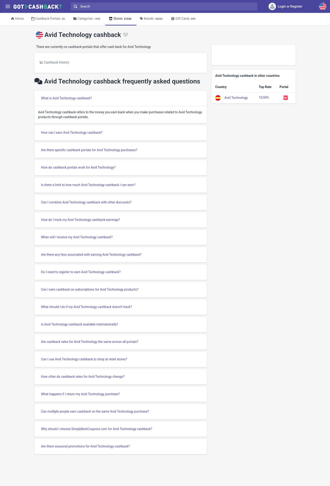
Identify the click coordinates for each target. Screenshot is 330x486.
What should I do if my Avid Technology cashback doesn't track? (86, 307)
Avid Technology (236, 97)
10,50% (264, 97)
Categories (87, 19)
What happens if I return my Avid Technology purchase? (80, 394)
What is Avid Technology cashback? (66, 98)
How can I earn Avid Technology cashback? (71, 132)
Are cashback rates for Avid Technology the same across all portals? (89, 342)
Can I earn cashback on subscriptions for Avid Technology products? (89, 289)
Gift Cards (184, 19)
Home (17, 18)
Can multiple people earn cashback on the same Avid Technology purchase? (95, 411)
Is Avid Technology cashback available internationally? (79, 324)
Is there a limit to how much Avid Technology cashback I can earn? (88, 185)
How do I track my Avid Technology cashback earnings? (80, 220)
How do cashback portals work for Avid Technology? (78, 167)
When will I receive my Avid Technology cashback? (77, 237)
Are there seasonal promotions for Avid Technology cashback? (85, 446)
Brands (152, 19)
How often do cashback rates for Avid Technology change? (82, 376)
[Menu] (8, 7)
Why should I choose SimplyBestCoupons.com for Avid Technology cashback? (96, 429)
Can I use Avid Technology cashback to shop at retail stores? (84, 359)
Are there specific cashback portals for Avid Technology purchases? (89, 150)
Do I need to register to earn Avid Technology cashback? (81, 272)
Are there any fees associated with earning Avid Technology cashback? (91, 254)
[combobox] (163, 6)
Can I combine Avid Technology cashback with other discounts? (86, 202)
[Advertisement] (254, 54)
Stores (121, 19)
